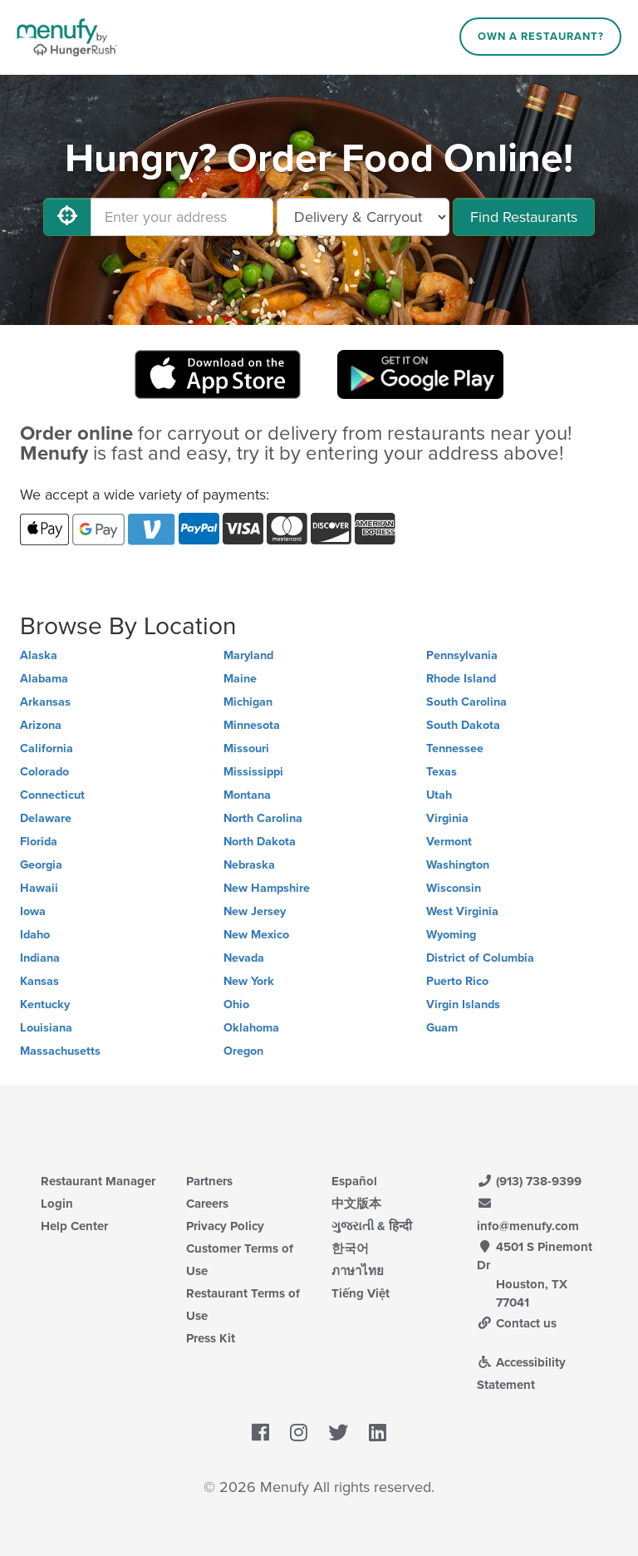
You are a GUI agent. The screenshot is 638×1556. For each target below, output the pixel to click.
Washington (457, 865)
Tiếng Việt (360, 1293)
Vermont (449, 842)
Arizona (40, 725)
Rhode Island (461, 679)
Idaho (35, 935)
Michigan (247, 702)
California (46, 748)
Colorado (44, 772)
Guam (442, 1028)
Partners (209, 1181)
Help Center (74, 1226)
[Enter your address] (182, 217)
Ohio (236, 1004)
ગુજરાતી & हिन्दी (371, 1226)
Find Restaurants (523, 217)
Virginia (447, 818)
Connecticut (52, 795)
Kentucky (45, 1004)
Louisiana (46, 1028)
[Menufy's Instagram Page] (298, 1433)
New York (248, 981)
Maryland (248, 655)
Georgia (41, 865)
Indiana (40, 958)
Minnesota (251, 725)
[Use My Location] (67, 217)
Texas (441, 772)
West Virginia (462, 911)
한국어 (350, 1248)
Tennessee (454, 748)
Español (354, 1181)
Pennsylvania (462, 655)
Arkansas (45, 702)
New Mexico (256, 935)
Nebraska (249, 865)
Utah (439, 795)
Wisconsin (453, 888)
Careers (207, 1203)
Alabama (44, 679)
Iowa (33, 911)
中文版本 (356, 1203)
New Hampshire (266, 888)
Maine (240, 679)
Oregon (243, 1051)
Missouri (246, 748)
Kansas (39, 981)
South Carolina (466, 702)
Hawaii (39, 888)
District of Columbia (480, 958)
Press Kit (210, 1338)
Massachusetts (60, 1051)
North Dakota (259, 842)
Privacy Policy (225, 1226)
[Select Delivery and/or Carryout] (363, 217)
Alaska (38, 655)
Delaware (45, 818)
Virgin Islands (463, 1004)
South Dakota (463, 725)
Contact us (517, 1323)
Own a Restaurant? (541, 36)
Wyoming (451, 935)
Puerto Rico (457, 981)
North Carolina (262, 818)
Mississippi (253, 772)
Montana (247, 795)
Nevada (243, 958)
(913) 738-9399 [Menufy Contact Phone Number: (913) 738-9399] (529, 1181)
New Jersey (254, 911)
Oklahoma (251, 1028)
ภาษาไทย (357, 1270)
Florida (38, 842)
